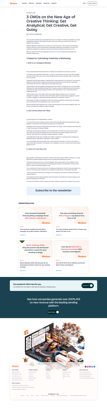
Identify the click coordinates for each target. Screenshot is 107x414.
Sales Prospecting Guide (85, 376)
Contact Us (48, 376)
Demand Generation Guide (18, 391)
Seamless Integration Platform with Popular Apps (23, 387)
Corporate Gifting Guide (84, 372)
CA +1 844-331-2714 (16, 376)
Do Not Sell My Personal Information (78, 395)
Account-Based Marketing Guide (86, 378)
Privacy (22, 395)
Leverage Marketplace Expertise (19, 389)
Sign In (84, 3)
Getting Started (32, 372)
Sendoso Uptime (66, 376)
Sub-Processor (44, 395)
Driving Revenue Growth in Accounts (20, 385)
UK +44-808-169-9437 (17, 378)
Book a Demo (92, 3)
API (63, 378)
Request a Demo (16, 372)
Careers (47, 374)
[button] (25, 3)
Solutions (31, 376)
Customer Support (67, 372)
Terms (32, 395)
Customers (48, 378)
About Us (48, 372)
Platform (31, 374)
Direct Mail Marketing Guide (85, 374)
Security (52, 395)
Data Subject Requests (62, 395)
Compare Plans (32, 378)
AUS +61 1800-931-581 (17, 380)
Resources (31, 380)
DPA (27, 395)
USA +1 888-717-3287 (16, 374)
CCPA (37, 395)
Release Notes (66, 374)
